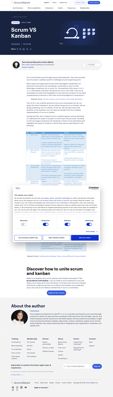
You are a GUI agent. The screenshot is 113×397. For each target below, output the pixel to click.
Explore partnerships (47, 343)
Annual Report (62, 358)
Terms (37, 383)
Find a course (94, 2)
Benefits (30, 345)
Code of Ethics (67, 383)
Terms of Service (63, 185)
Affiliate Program (48, 351)
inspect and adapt (47, 167)
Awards (60, 355)
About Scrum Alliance (62, 343)
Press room (62, 348)
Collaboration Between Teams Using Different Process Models (62, 256)
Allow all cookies (85, 222)
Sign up (97, 366)
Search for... (65, 2)
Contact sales (80, 2)
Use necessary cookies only (28, 222)
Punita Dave (34, 311)
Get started (31, 342)
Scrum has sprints (53, 135)
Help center (44, 383)
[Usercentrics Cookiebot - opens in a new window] (90, 173)
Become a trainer (48, 348)
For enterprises (17, 349)
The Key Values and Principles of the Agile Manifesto (62, 99)
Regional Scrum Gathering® (79, 349)
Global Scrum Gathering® (78, 343)
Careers (60, 351)
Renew (29, 349)
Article (16, 22)
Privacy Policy (48, 185)
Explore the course (56, 293)
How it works (28, 67)
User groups (31, 353)
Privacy (58, 383)
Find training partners (16, 357)
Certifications (16, 342)
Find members (31, 356)
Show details (90, 216)
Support (46, 2)
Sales (91, 342)
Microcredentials (17, 345)
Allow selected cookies (56, 222)
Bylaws (52, 383)
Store (54, 2)
